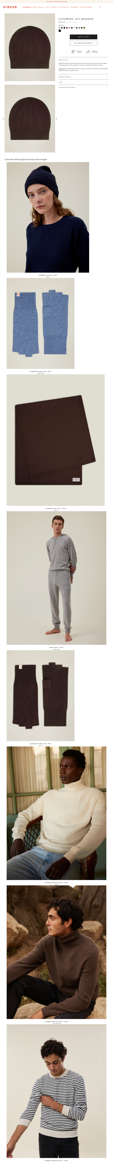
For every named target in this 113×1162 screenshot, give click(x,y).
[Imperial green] (72, 28)
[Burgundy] (67, 28)
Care (60, 82)
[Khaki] (84, 28)
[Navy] (62, 28)
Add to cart (83, 37)
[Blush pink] (69, 28)
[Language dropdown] (90, 7)
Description (63, 60)
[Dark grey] (77, 28)
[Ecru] (74, 28)
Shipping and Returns (67, 87)
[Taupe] (79, 28)
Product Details (65, 77)
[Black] (64, 28)
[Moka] (82, 28)
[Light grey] (59, 28)
